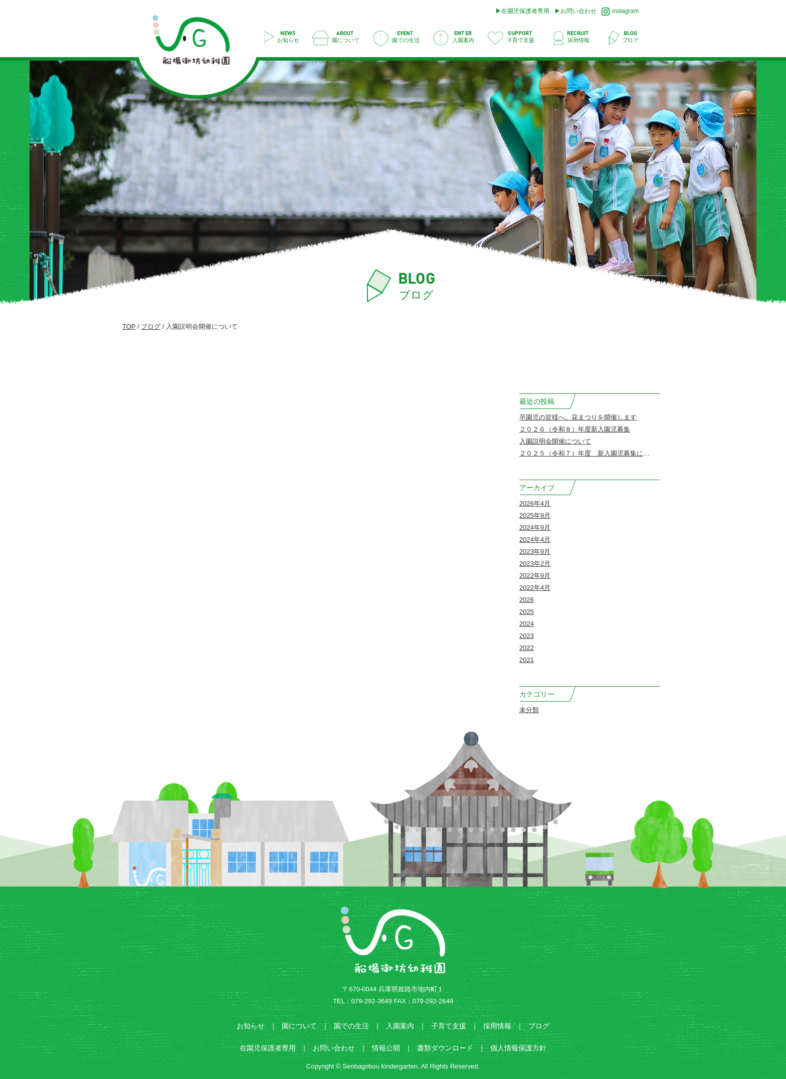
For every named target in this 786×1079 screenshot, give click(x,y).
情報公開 (386, 1048)
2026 (526, 599)
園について (299, 1026)
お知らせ (251, 1026)
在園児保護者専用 (525, 11)
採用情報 (497, 1026)
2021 (526, 660)
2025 (526, 611)
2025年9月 (534, 515)
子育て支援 (448, 1026)
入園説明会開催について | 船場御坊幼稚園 (196, 43)
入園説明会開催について (555, 441)
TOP (128, 326)
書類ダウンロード (445, 1048)
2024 (526, 623)
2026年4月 (534, 503)
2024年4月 (534, 539)
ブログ (150, 326)
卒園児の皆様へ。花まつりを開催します (578, 417)
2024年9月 (534, 527)
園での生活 (351, 1026)
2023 (526, 635)
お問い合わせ (578, 11)
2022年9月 (534, 575)
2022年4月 (534, 587)
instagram (620, 12)
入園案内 (400, 1026)
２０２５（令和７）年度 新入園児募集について (591, 453)
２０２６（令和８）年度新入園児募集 (574, 429)
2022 (526, 648)
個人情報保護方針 (518, 1048)
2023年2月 (534, 563)
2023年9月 (534, 551)
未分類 (529, 710)
